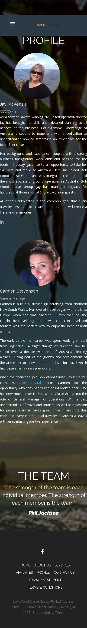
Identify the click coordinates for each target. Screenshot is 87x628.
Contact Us (64, 572)
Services (62, 565)
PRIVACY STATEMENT (45, 580)
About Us (42, 565)
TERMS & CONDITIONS (45, 587)
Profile (43, 572)
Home (25, 565)
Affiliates (24, 572)
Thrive (59, 612)
